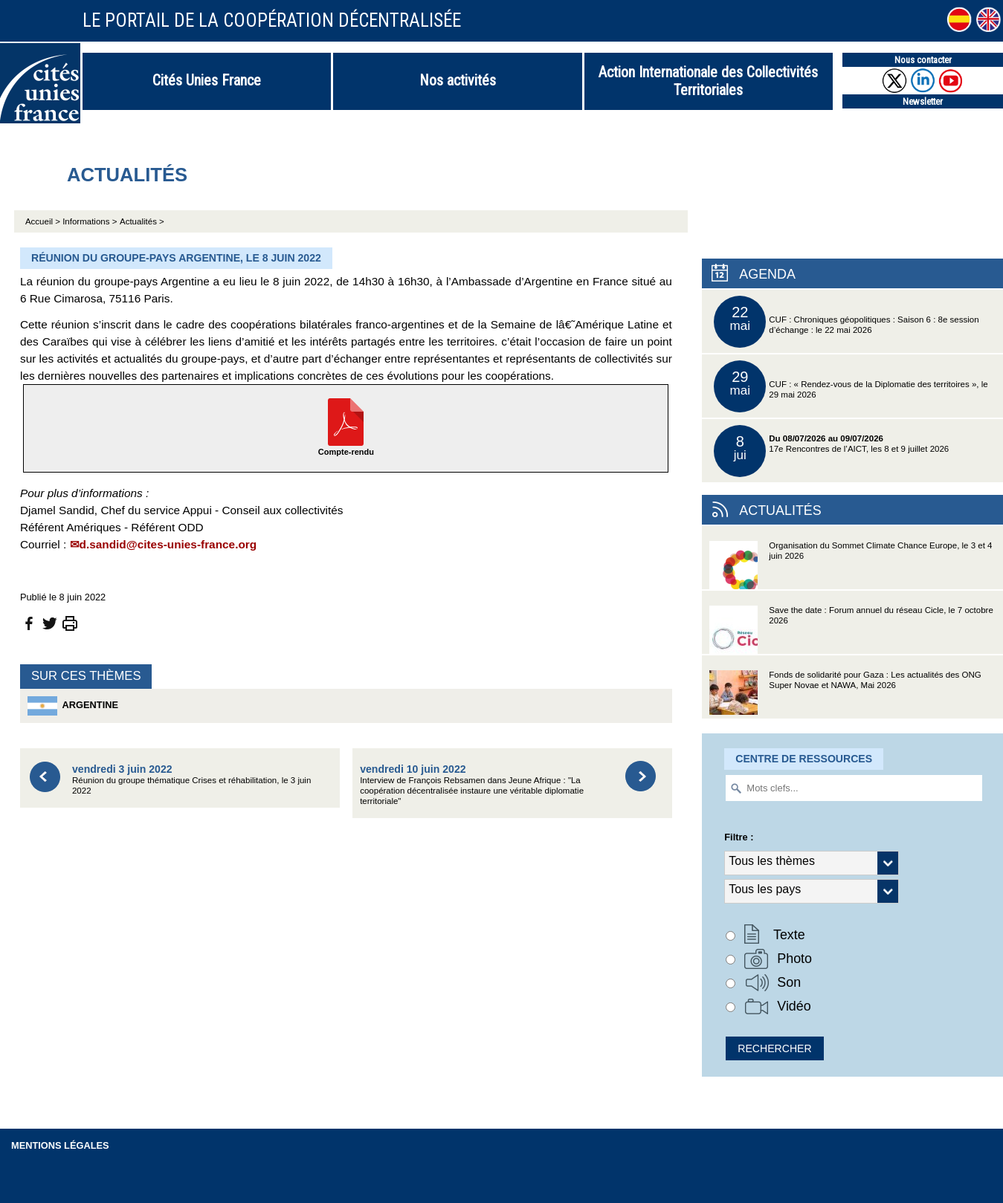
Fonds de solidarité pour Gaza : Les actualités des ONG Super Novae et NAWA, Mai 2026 (845, 694)
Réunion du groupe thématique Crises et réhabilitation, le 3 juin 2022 (191, 779)
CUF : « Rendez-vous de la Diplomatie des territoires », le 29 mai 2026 (850, 386)
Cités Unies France (206, 80)
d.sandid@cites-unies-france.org (168, 544)
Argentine (73, 706)
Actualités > (142, 221)
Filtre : (738, 837)
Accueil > (43, 221)
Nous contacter (923, 59)
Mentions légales (60, 1145)
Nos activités (457, 80)
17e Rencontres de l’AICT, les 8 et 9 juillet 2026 (831, 451)
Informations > (89, 221)
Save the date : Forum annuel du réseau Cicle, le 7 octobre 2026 (851, 630)
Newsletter (923, 101)
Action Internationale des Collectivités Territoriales (708, 81)
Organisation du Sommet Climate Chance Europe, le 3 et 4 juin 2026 (850, 565)
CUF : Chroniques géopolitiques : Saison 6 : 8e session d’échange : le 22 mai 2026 (846, 322)
